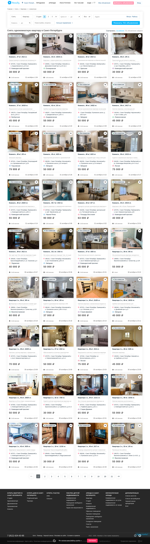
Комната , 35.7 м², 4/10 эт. (53, 206)
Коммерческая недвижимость (71, 499)
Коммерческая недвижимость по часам (114, 504)
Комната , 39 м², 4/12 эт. (18, 255)
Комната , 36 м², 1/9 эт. (121, 57)
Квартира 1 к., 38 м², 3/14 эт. (89, 354)
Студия (88, 501)
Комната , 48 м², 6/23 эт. (87, 156)
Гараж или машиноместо (74, 507)
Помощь (39, 535)
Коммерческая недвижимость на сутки (113, 499)
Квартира (23, 9)
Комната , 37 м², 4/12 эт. (18, 57)
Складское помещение (93, 521)
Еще (89, 3)
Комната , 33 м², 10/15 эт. (53, 57)
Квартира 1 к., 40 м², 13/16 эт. (123, 403)
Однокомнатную (12, 501)
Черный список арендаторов (130, 502)
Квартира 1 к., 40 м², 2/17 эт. (89, 453)
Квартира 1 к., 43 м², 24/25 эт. (20, 403)
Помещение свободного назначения (74, 504)
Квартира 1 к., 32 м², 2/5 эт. (122, 453)
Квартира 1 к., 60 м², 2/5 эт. (54, 305)
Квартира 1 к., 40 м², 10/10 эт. (123, 305)
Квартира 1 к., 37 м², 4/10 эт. (54, 354)
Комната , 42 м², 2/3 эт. (52, 107)
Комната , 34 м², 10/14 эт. (122, 206)
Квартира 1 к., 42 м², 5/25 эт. (20, 453)
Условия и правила (73, 535)
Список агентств (130, 496)
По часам (77, 3)
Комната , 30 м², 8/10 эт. (87, 57)
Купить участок (53, 493)
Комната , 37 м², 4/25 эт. (87, 255)
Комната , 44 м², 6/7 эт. (87, 206)
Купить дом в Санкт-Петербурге (35, 494)
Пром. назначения (92, 527)
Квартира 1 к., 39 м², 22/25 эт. (20, 354)
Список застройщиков (132, 498)
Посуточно (63, 3)
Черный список (48, 535)
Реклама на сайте (60, 535)
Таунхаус (30, 501)
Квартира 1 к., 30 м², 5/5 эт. (122, 255)
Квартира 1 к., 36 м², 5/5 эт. (19, 305)
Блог (126, 506)
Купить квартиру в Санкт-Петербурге (14, 494)
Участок (88, 524)
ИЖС (48, 496)
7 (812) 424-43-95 (15, 536)
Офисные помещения (93, 511)
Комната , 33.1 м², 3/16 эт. (53, 255)
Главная (9, 9)
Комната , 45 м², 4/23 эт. (52, 156)
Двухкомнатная (12, 503)
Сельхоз (49, 498)
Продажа (39, 3)
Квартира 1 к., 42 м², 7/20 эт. (54, 403)
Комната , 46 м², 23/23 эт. (19, 206)
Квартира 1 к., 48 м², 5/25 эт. (123, 354)
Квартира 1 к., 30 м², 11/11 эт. (89, 403)
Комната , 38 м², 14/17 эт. (122, 107)
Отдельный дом (32, 498)
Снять (16, 9)
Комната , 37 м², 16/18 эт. (19, 107)
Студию (9, 498)
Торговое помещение (93, 514)
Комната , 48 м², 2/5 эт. (18, 156)
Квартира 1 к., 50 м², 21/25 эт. (89, 305)
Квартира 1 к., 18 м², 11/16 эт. (54, 453)
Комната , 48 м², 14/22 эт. (87, 107)
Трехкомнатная (12, 506)
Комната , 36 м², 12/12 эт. (122, 156)
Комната (10, 509)
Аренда (50, 3)
